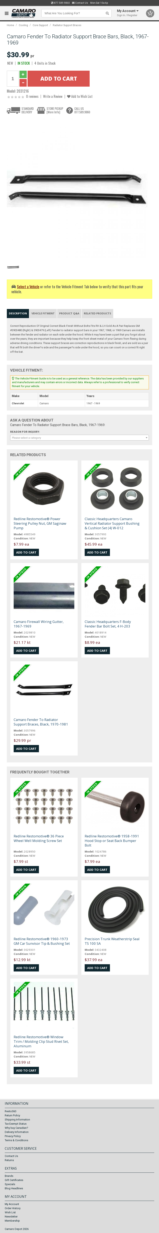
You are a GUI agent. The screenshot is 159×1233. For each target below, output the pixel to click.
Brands (9, 1175)
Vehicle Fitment (43, 313)
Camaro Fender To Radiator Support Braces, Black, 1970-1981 (41, 722)
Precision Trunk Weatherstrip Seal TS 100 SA (112, 941)
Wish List (10, 1212)
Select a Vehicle (28, 286)
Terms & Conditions (16, 1140)
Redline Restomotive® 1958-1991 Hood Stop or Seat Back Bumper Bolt (112, 841)
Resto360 (10, 1111)
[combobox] (79, 438)
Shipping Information (17, 1119)
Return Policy (12, 1115)
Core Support (40, 25)
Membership (12, 1220)
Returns (9, 1160)
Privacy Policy (13, 1136)
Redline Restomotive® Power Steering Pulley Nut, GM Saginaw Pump (40, 523)
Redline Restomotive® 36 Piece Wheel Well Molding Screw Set (39, 838)
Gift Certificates (14, 1180)
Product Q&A (69, 313)
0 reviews (32, 96)
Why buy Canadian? (16, 1127)
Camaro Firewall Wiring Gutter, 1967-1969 (39, 624)
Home (10, 25)
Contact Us (80, 2)
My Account (12, 1204)
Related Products (97, 313)
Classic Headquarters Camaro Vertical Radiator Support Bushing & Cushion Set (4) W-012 (112, 523)
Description (18, 313)
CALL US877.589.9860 (82, 110)
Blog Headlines (14, 1188)
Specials (10, 1184)
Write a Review (53, 96)
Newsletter (11, 1216)
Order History (12, 1208)
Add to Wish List (80, 96)
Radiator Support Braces (67, 25)
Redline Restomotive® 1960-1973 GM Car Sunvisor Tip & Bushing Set (42, 941)
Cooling (23, 25)
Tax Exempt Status (15, 1123)
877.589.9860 (60, 2)
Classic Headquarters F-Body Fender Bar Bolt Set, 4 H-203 (108, 624)
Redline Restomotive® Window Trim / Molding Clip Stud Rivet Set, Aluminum (41, 1041)
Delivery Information (17, 1132)
